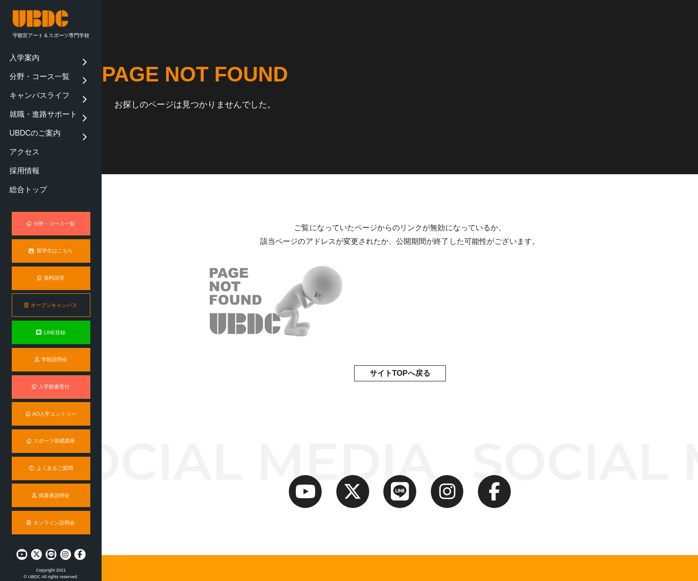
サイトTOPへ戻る (400, 373)
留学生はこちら (50, 244)
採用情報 (23, 143)
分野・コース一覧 (34, 70)
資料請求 (50, 271)
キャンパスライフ (34, 85)
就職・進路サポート (37, 99)
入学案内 (23, 56)
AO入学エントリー (51, 407)
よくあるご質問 (50, 461)
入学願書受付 (51, 380)
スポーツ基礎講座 (51, 434)
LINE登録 (50, 326)
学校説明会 (51, 352)
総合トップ (26, 157)
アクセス (23, 128)
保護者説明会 (51, 489)
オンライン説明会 (51, 516)
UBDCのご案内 (31, 114)
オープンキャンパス (51, 298)
